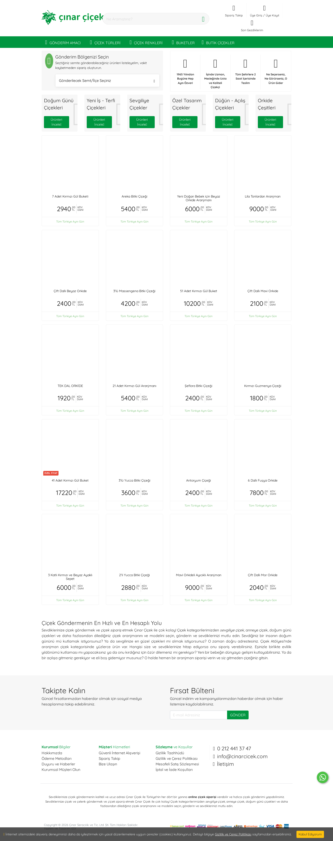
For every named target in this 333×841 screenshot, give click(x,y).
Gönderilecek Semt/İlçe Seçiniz (107, 81)
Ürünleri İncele (56, 122)
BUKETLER (183, 42)
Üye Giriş (256, 15)
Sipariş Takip (109, 758)
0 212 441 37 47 (234, 748)
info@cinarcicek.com (242, 756)
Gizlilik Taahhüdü (170, 753)
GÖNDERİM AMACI (63, 42)
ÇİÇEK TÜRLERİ (105, 42)
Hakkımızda (52, 753)
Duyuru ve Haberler (58, 764)
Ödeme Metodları (56, 758)
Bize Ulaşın (108, 764)
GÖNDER (238, 715)
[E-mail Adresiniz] (198, 715)
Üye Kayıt (272, 15)
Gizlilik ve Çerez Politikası (176, 758)
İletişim (225, 764)
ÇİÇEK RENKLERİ (146, 42)
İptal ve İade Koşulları (174, 769)
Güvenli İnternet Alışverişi (119, 753)
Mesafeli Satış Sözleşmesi (177, 764)
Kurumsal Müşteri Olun (61, 769)
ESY (73, 828)
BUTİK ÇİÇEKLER (218, 42)
